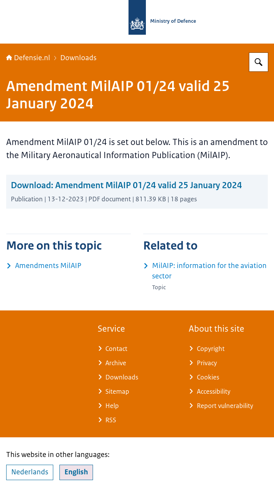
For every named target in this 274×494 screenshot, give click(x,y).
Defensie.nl (28, 57)
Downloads (78, 57)
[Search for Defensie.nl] (258, 62)
